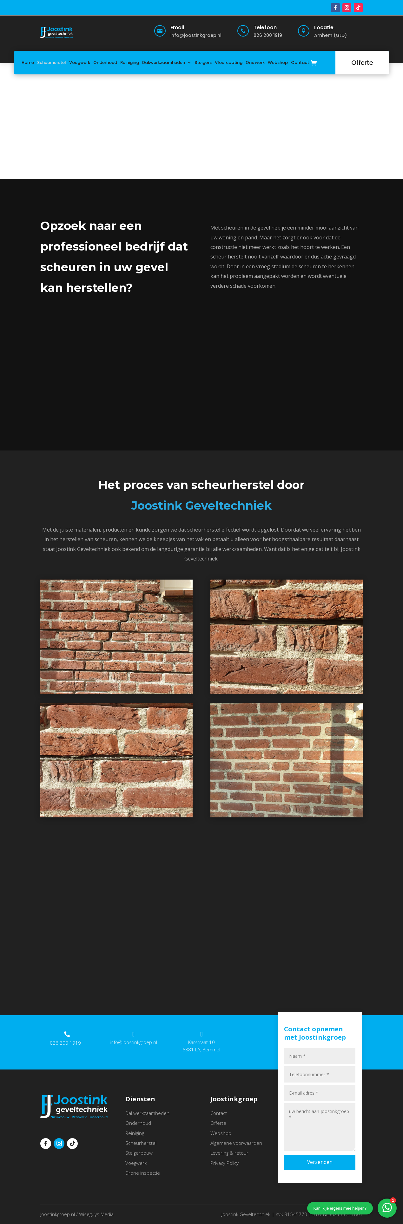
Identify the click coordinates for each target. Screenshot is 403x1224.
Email (177, 27)
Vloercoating (228, 62)
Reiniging (129, 62)
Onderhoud (105, 62)
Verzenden (320, 1162)
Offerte (362, 62)
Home (28, 62)
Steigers (203, 62)
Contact (300, 62)
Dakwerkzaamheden (163, 62)
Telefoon (265, 27)
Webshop (278, 62)
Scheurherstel (51, 62)
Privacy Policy (224, 1163)
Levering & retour (229, 1153)
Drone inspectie (142, 1173)
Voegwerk (79, 62)
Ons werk (255, 62)
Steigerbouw (139, 1153)
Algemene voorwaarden (236, 1143)
